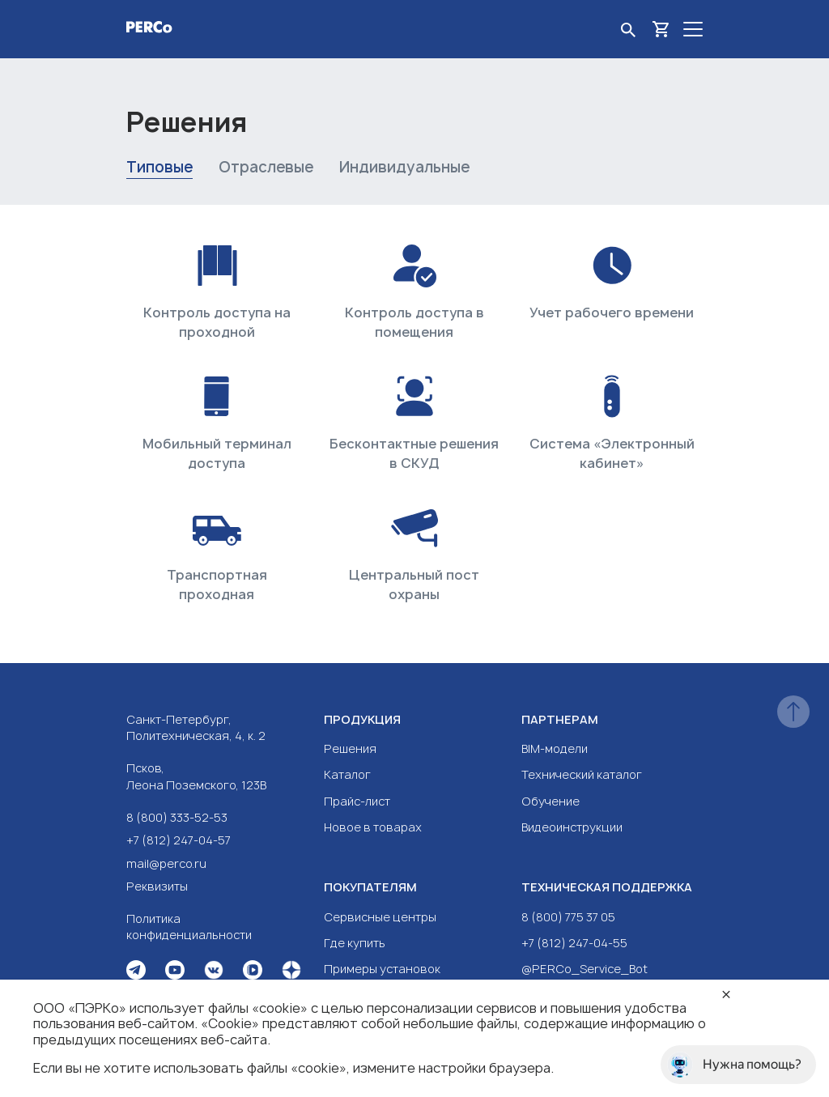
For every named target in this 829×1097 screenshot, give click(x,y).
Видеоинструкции (572, 827)
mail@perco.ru (166, 863)
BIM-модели (554, 748)
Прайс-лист (357, 801)
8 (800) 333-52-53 (176, 817)
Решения (350, 748)
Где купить (354, 942)
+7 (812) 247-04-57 (178, 840)
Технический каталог (581, 774)
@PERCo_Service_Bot (584, 968)
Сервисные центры (380, 917)
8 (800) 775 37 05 (568, 917)
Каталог (347, 774)
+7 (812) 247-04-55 (574, 942)
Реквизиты (157, 886)
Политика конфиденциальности (189, 926)
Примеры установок (382, 968)
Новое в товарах (373, 827)
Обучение (550, 801)
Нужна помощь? (734, 1065)
